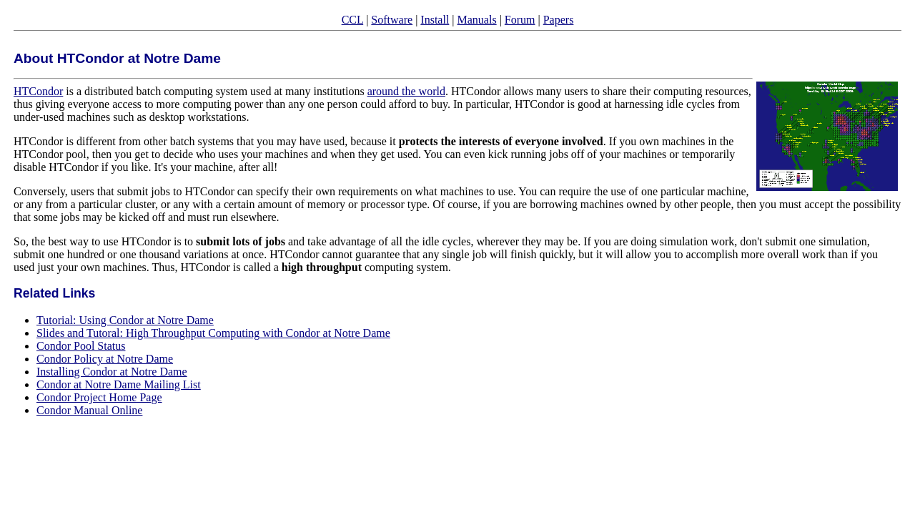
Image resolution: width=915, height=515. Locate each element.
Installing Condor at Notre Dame (111, 372)
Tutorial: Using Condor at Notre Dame (125, 320)
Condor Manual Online (89, 410)
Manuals (477, 20)
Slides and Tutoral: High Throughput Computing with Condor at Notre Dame (213, 333)
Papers (558, 20)
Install (434, 20)
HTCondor (38, 91)
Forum (520, 20)
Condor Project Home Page (99, 397)
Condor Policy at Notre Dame (104, 359)
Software (391, 20)
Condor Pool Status (80, 346)
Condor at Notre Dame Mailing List (118, 384)
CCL (353, 20)
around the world (406, 91)
